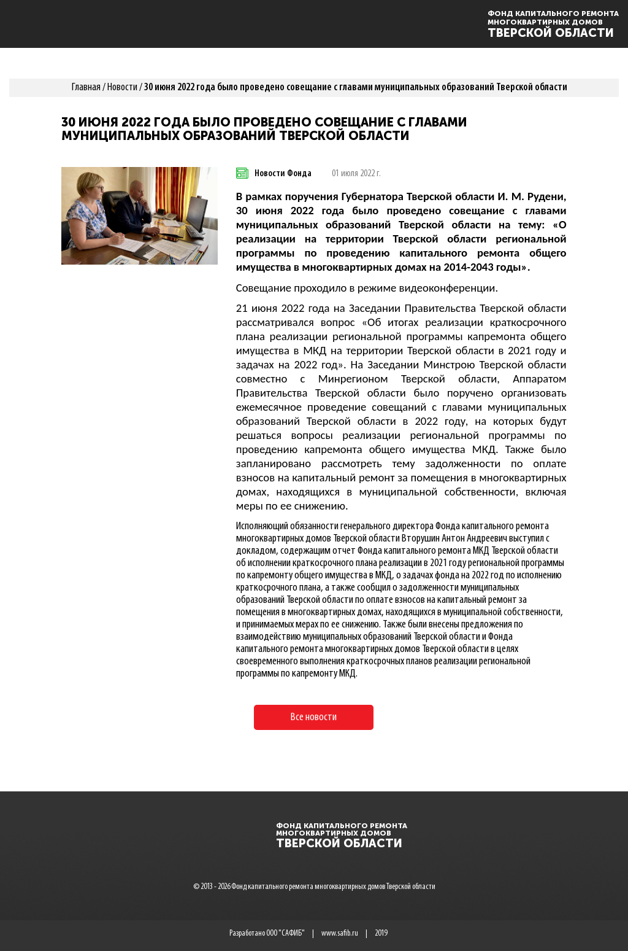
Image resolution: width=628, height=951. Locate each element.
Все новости (314, 717)
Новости (122, 87)
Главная (86, 87)
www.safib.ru (339, 933)
